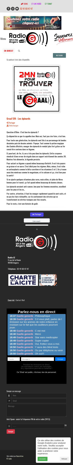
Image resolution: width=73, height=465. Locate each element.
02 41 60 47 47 (26, 8)
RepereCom (19, 455)
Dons (24, 3)
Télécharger (12, 126)
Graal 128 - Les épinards (18, 118)
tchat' (48, 3)
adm (9, 457)
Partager (11, 122)
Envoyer (10, 430)
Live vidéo (36, 3)
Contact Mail (20, 299)
